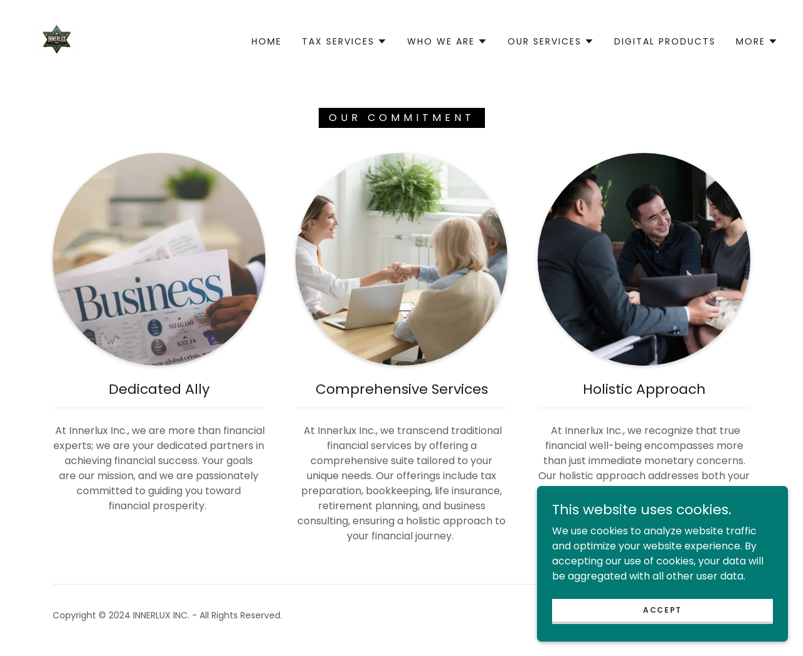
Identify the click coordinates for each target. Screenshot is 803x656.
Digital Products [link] (665, 41)
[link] (56, 40)
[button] (344, 41)
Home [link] (267, 41)
